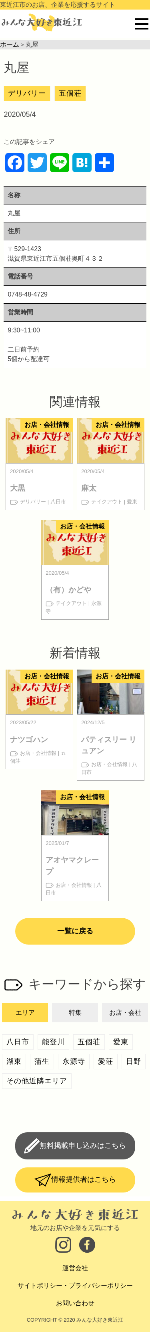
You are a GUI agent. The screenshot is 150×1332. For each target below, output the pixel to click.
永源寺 (73, 1061)
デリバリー (27, 93)
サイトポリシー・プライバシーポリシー (75, 1285)
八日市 (17, 1042)
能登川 (53, 1042)
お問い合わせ (75, 1303)
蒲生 (42, 1061)
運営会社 (75, 1268)
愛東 (120, 1042)
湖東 (14, 1061)
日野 (133, 1061)
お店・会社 (125, 1012)
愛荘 (105, 1061)
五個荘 (70, 93)
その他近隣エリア (36, 1081)
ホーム (9, 44)
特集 (75, 1012)
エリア (25, 1012)
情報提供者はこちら (83, 1179)
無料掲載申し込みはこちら (83, 1145)
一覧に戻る (75, 931)
